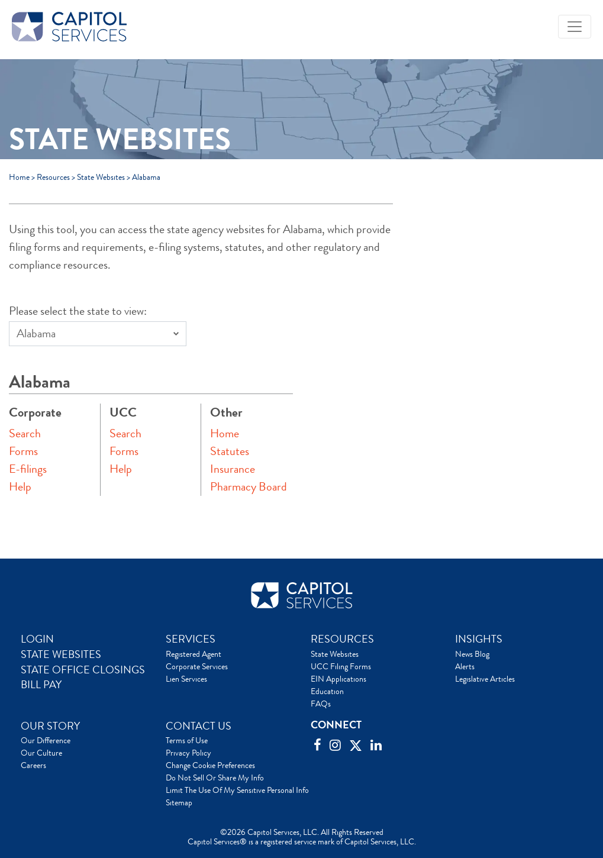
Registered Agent (193, 654)
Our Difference (45, 740)
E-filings (28, 469)
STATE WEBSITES (61, 654)
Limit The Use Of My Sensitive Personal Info (237, 790)
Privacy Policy (188, 753)
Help (20, 486)
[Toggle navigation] (574, 26)
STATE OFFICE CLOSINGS (83, 670)
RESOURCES (342, 639)
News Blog (472, 654)
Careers (33, 765)
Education (327, 691)
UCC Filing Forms (341, 666)
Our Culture (41, 753)
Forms (23, 451)
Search (25, 433)
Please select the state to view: (78, 311)
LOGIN (37, 639)
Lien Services (186, 679)
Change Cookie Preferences (210, 765)
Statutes (229, 451)
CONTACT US (198, 726)
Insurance (232, 469)
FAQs (321, 703)
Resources (53, 177)
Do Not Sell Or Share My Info (215, 777)
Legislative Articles (485, 679)
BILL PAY (41, 684)
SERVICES (190, 639)
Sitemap (179, 802)
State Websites (101, 177)
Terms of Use (187, 740)
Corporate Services (197, 666)
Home (19, 177)
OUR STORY (50, 726)
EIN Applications (338, 679)
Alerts (465, 666)
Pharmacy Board (248, 486)
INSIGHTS (478, 639)
